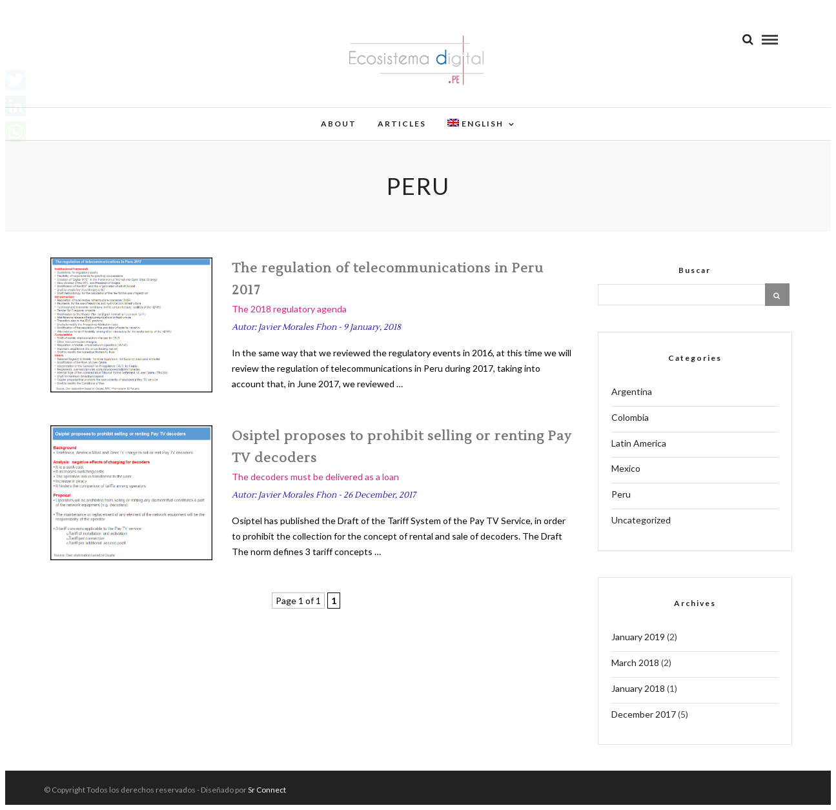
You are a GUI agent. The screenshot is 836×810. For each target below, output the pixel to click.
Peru (621, 494)
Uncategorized (641, 519)
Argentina (631, 391)
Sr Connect (267, 790)
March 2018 (635, 662)
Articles (402, 123)
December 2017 (643, 714)
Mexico (625, 468)
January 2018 (638, 688)
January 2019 (638, 636)
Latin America (638, 443)
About (338, 123)
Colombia (630, 417)
